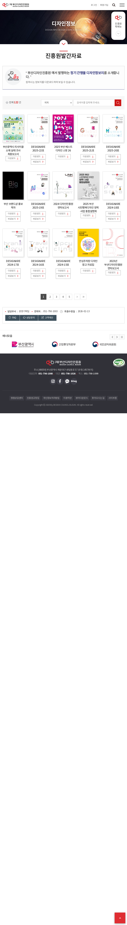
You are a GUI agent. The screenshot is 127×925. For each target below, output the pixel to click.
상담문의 (29, 317)
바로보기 (36, 162)
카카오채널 (67, 381)
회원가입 (104, 5)
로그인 (94, 5)
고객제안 (47, 317)
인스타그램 (53, 381)
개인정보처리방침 (51, 398)
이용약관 (67, 398)
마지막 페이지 (83, 297)
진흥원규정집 (33, 398)
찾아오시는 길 (98, 398)
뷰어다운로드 (82, 398)
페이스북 (60, 381)
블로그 (74, 381)
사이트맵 (113, 398)
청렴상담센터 (17, 398)
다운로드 (12, 158)
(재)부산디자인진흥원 (15, 5)
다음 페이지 (77, 297)
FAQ (12, 317)
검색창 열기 (113, 5)
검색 (118, 102)
